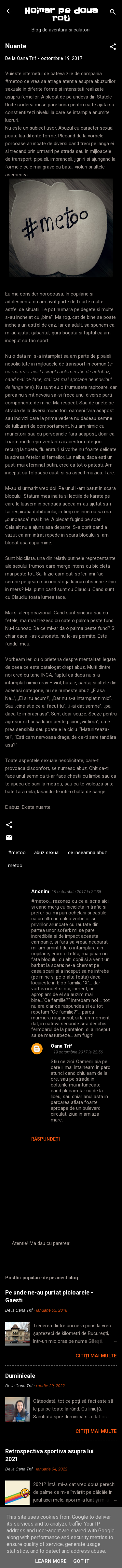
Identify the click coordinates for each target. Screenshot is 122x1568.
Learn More (51, 1561)
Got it (81, 1561)
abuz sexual (47, 852)
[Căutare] (113, 13)
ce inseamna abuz (87, 852)
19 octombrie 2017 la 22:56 (78, 1052)
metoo (15, 865)
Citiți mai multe (96, 1356)
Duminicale (20, 1375)
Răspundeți (45, 1139)
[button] (113, 48)
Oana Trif (61, 1046)
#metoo (17, 852)
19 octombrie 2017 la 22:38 (76, 891)
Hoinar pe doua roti (61, 15)
